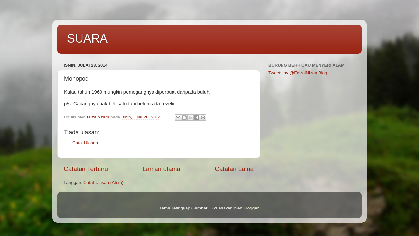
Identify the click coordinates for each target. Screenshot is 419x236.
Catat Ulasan (85, 142)
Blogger (251, 208)
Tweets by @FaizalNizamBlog (297, 72)
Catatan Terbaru (86, 168)
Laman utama (161, 168)
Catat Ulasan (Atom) (103, 182)
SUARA (87, 38)
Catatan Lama (234, 168)
